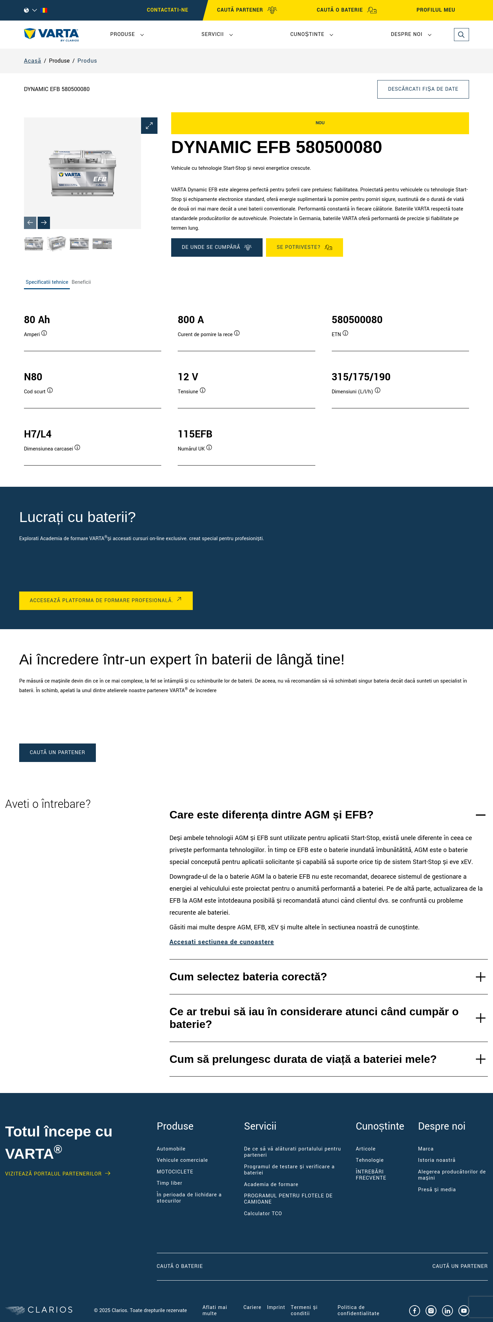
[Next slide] (44, 223)
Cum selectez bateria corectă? (248, 976)
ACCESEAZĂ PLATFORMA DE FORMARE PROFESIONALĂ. (101, 600)
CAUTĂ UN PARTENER (460, 1266)
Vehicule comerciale (182, 1160)
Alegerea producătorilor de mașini (452, 1175)
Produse (122, 34)
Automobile (171, 1149)
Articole (366, 1149)
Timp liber (169, 1183)
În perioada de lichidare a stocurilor (189, 1198)
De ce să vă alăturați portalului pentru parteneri (292, 1152)
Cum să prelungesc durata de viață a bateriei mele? (303, 1059)
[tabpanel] (246, 382)
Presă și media (437, 1189)
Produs (87, 61)
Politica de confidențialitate (359, 1310)
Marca (426, 1149)
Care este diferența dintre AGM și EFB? (271, 815)
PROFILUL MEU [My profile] (442, 10)
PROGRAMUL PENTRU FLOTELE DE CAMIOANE (288, 1199)
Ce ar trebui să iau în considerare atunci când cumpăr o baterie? (314, 1017)
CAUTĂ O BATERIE (347, 10)
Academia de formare (271, 1184)
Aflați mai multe (215, 1310)
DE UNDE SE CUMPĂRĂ (217, 247)
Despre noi (406, 34)
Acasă (32, 61)
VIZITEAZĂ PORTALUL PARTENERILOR (53, 1174)
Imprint (276, 1307)
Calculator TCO (263, 1213)
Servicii (212, 34)
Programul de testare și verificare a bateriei (289, 1170)
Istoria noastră (437, 1160)
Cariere (252, 1307)
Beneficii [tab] (81, 282)
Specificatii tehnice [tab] (47, 282)
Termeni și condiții (304, 1310)
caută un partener (57, 752)
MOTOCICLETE (175, 1171)
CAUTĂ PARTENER (247, 10)
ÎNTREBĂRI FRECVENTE (371, 1175)
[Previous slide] (30, 223)
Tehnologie (370, 1160)
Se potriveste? (304, 247)
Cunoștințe (307, 34)
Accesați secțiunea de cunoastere (221, 942)
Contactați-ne (167, 10)
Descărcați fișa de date (423, 89)
